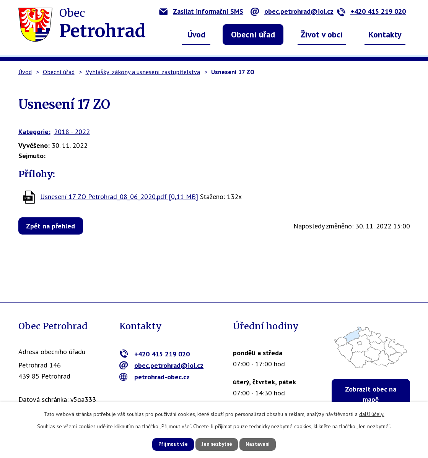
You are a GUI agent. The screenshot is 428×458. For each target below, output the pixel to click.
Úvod (196, 34)
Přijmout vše (167, 443)
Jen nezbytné (216, 443)
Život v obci (322, 34)
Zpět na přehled (53, 226)
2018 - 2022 (72, 131)
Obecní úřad (253, 34)
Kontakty (385, 34)
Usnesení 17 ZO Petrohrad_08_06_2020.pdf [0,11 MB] (119, 196)
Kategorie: (34, 131)
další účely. (371, 413)
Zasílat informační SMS (201, 11)
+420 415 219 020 (371, 11)
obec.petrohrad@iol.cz (292, 11)
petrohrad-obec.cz (154, 376)
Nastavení (264, 443)
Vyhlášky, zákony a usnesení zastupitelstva (143, 72)
